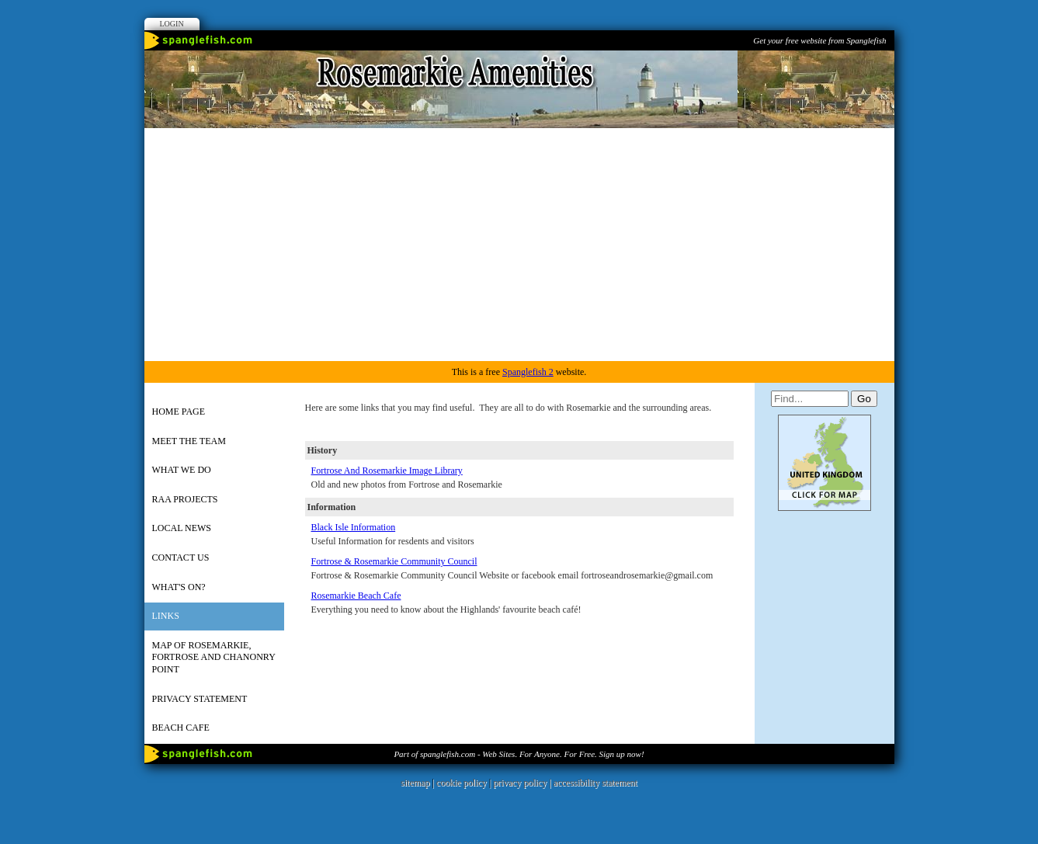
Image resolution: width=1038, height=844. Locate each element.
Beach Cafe (181, 727)
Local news (182, 528)
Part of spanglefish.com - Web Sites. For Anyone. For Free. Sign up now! (519, 754)
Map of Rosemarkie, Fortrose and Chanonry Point (214, 657)
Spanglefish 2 (528, 371)
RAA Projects (185, 499)
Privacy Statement (200, 698)
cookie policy (461, 782)
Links (165, 615)
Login (172, 23)
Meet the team (189, 441)
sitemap (415, 782)
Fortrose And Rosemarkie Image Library (387, 470)
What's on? (179, 587)
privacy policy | (523, 782)
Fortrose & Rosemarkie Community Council (394, 561)
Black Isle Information (353, 527)
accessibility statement (595, 782)
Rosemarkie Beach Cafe (356, 595)
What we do (181, 469)
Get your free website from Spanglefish (819, 40)
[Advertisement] (519, 244)
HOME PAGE (179, 411)
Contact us (181, 557)
